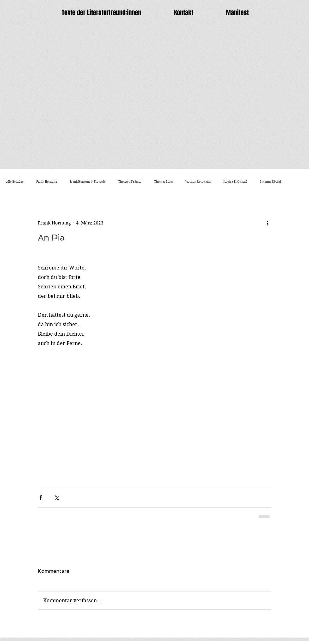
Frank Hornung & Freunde (88, 181)
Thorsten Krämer (130, 181)
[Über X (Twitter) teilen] (56, 497)
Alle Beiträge (15, 181)
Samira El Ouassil (235, 181)
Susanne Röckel (270, 181)
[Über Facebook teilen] (41, 497)
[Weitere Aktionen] (267, 223)
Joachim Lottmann (198, 181)
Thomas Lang (163, 181)
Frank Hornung (46, 181)
